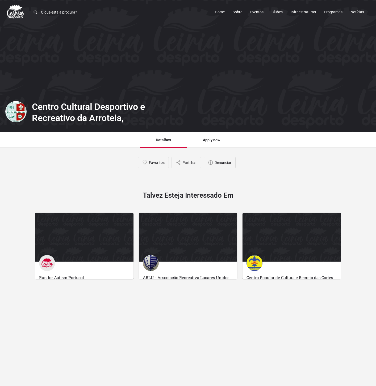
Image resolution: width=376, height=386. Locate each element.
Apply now (211, 140)
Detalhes (163, 140)
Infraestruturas (303, 12)
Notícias (357, 12)
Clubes (277, 12)
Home (220, 12)
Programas (333, 12)
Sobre (237, 12)
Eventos (257, 12)
